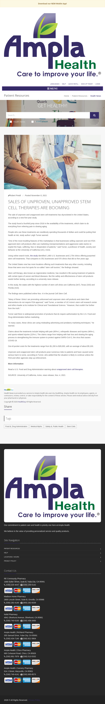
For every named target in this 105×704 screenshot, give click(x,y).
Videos (36, 121)
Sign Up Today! (87, 84)
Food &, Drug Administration (16, 426)
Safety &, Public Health (54, 426)
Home (66, 96)
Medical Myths (36, 426)
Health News (17, 121)
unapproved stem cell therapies (70, 369)
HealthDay (22, 402)
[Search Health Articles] (48, 115)
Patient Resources (79, 96)
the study (34, 256)
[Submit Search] (94, 115)
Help (64, 84)
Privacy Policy (10, 561)
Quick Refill (73, 84)
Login (97, 84)
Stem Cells (71, 426)
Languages (54, 84)
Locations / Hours (11, 557)
